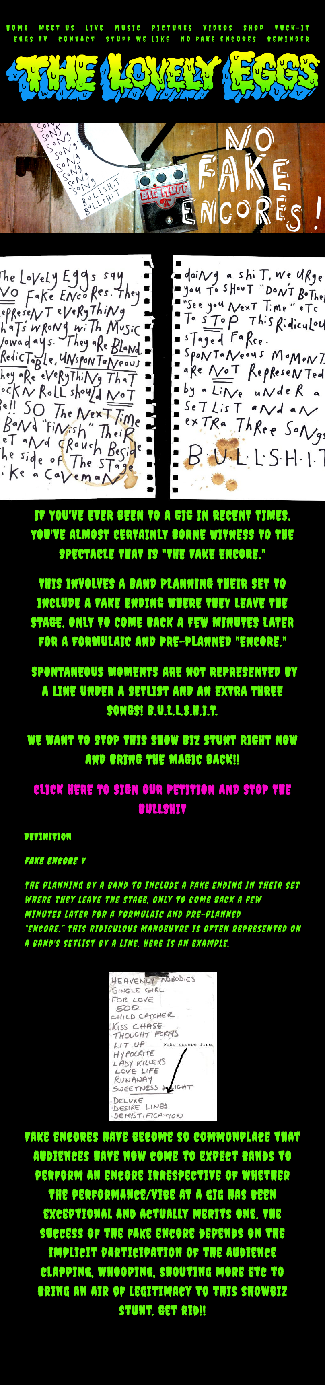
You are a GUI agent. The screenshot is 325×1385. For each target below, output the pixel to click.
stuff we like (138, 39)
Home (17, 27)
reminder (289, 39)
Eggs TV (31, 39)
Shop (254, 27)
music (128, 27)
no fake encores (219, 39)
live (95, 27)
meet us (57, 27)
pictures (173, 27)
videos (218, 27)
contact (77, 39)
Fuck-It (293, 27)
